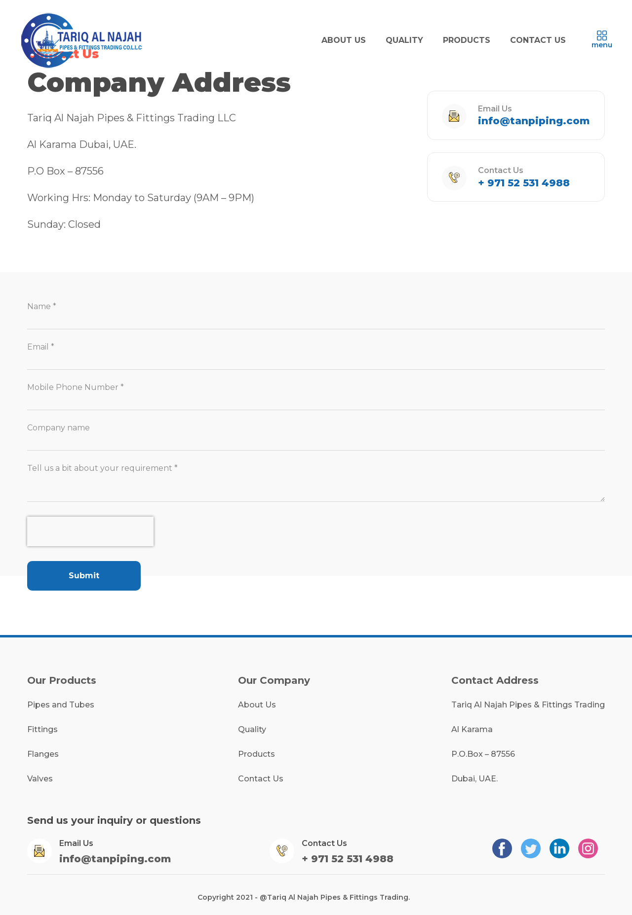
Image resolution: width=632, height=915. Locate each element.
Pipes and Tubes (60, 704)
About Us (257, 704)
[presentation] (90, 531)
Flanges (43, 754)
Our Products (61, 680)
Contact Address (495, 680)
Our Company (274, 680)
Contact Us (260, 778)
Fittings (42, 729)
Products (256, 754)
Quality (252, 729)
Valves (40, 778)
